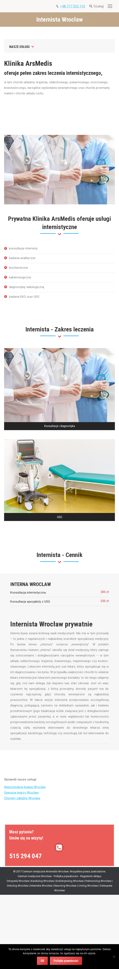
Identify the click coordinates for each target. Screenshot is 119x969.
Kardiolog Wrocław (42, 880)
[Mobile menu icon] (110, 6)
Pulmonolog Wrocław (98, 880)
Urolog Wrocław (88, 885)
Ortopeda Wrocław (18, 880)
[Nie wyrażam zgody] (114, 957)
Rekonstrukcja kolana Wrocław (25, 787)
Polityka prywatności (66, 876)
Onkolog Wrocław (17, 885)
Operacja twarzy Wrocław (21, 792)
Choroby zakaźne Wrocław (22, 798)
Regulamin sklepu (90, 876)
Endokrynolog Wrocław (70, 880)
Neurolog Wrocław (65, 885)
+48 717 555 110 (72, 6)
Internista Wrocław (41, 885)
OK (42, 960)
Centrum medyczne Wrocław (35, 876)
